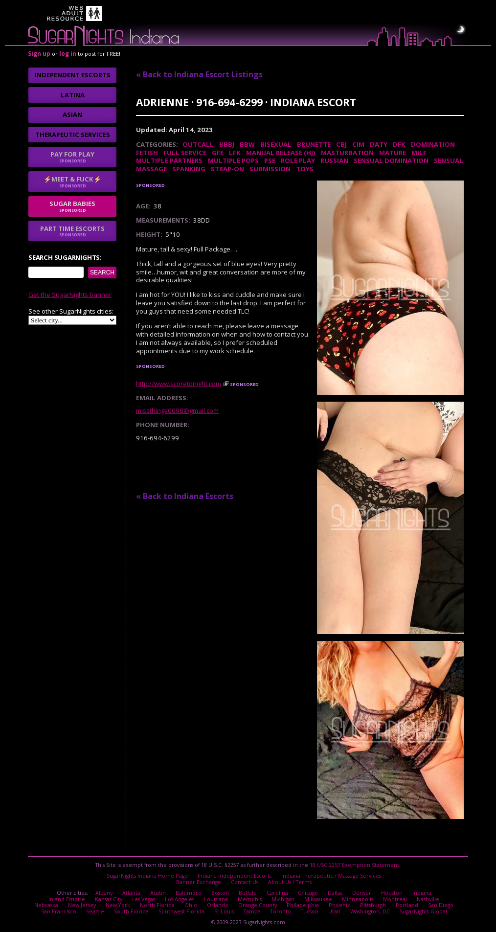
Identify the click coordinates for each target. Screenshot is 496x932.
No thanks (215, 537)
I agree (163, 537)
